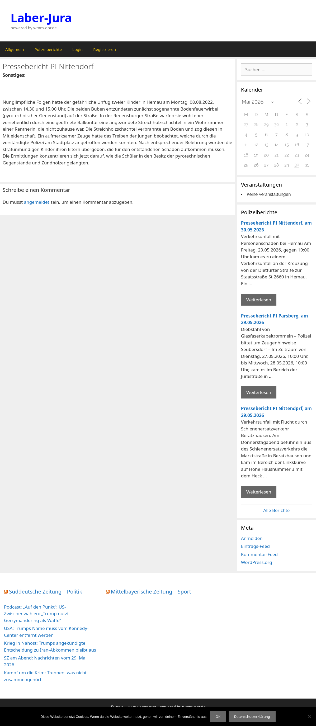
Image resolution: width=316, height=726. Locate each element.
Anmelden (252, 538)
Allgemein (14, 49)
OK (218, 716)
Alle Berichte (276, 510)
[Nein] (309, 716)
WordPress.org (256, 562)
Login (77, 49)
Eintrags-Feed (255, 546)
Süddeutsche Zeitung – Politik (45, 591)
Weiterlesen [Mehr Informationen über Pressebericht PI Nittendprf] (258, 492)
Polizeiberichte (48, 49)
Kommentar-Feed (259, 554)
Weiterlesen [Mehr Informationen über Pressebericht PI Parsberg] (258, 392)
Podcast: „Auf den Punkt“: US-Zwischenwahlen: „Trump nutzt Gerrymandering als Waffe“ (36, 613)
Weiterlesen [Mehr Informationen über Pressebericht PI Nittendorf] (258, 300)
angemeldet (36, 202)
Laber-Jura (41, 18)
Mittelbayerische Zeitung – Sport (151, 591)
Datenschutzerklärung (252, 716)
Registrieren (104, 49)
